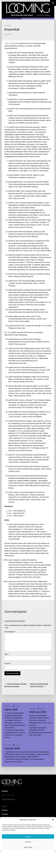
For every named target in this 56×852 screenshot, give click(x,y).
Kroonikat (7, 25)
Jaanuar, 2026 (12, 748)
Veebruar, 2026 (37, 712)
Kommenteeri (10, 632)
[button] (53, 820)
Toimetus (5, 810)
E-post (7, 663)
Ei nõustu (28, 842)
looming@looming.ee (8, 799)
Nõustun (28, 836)
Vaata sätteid (28, 847)
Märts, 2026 (10, 709)
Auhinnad (5, 814)
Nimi (6, 654)
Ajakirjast (4, 806)
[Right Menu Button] (53, 3)
